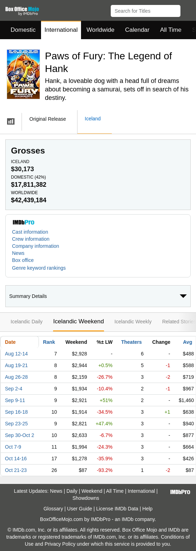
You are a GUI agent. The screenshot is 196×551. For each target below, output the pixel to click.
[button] (187, 9)
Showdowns (86, 498)
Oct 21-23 (16, 470)
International (61, 29)
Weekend (91, 491)
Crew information (31, 239)
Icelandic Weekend (78, 321)
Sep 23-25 (16, 423)
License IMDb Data (117, 508)
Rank (49, 342)
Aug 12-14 (16, 354)
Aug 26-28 (16, 377)
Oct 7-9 (13, 447)
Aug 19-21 (16, 365)
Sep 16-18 (16, 412)
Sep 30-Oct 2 (19, 435)
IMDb (127, 519)
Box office (23, 260)
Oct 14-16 (16, 458)
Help (147, 508)
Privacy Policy (60, 544)
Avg (187, 342)
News (18, 253)
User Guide (79, 508)
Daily (72, 491)
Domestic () (28, 177)
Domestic (23, 29)
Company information (35, 246)
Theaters (131, 342)
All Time (170, 29)
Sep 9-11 (15, 400)
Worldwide (100, 29)
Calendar (137, 29)
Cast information (30, 232)
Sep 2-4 (13, 388)
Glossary (53, 508)
